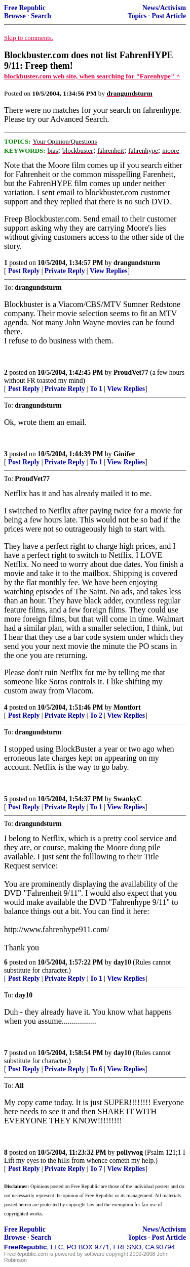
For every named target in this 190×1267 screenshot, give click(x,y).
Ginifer (124, 454)
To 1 (96, 388)
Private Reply (65, 271)
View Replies (109, 271)
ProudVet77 (130, 372)
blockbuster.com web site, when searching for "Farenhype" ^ (92, 76)
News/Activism (164, 8)
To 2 (96, 715)
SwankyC (127, 799)
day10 (122, 962)
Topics (137, 16)
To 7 (96, 1168)
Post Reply (24, 271)
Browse (15, 16)
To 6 (96, 1069)
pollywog (130, 1152)
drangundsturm (136, 263)
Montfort (127, 707)
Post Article (168, 16)
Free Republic (25, 8)
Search (41, 16)
